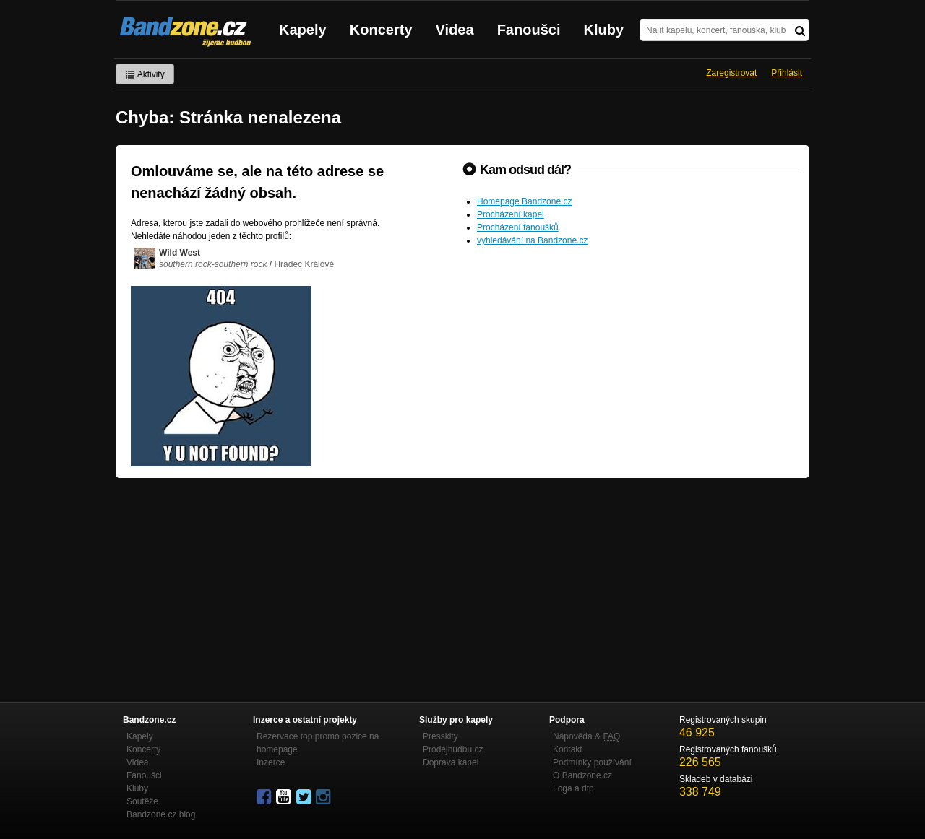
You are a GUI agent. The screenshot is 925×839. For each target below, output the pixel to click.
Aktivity (145, 74)
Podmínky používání (592, 762)
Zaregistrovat (731, 73)
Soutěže (142, 801)
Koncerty (381, 30)
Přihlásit (786, 73)
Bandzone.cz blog (160, 814)
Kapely (303, 30)
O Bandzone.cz (582, 775)
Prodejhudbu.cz (453, 749)
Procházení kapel (510, 214)
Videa (455, 30)
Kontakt (567, 749)
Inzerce (271, 762)
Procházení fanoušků (518, 227)
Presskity (440, 736)
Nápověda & (586, 736)
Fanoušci (529, 30)
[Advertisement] (462, 586)
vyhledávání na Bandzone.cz (532, 240)
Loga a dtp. (574, 788)
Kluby (604, 30)
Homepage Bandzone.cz (524, 201)
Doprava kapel (450, 762)
